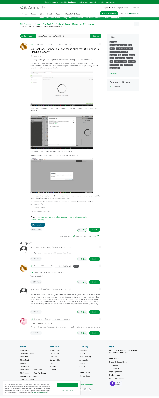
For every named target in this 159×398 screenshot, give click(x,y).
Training (53, 368)
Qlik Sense (24, 358)
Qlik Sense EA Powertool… (119, 53)
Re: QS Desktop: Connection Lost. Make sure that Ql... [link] (43, 28)
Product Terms (114, 376)
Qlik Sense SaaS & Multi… (118, 47)
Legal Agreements (115, 373)
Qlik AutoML (24, 361)
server (125, 56)
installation (131, 63)
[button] (100, 45)
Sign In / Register (132, 13)
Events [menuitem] (50, 14)
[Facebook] (89, 390)
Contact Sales (85, 377)
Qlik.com (115, 8)
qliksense (113, 56)
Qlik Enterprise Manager (29, 378)
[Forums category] (111, 88)
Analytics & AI (48, 25)
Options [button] (136, 25)
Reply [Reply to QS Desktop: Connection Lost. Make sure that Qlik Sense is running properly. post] (94, 231)
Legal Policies (114, 360)
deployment (129, 66)
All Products (24, 352)
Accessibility (84, 361)
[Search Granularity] (28, 37)
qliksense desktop (37, 221)
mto (32, 274)
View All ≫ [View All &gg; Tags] (113, 75)
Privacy (82, 365)
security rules (119, 60)
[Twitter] (81, 390)
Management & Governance (83, 25)
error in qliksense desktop (79, 219)
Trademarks (113, 367)
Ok (67, 385)
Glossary (53, 365)
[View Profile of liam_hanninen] (38, 320)
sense (112, 50)
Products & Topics (63, 25)
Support (53, 371)
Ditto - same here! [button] (38, 226)
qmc (130, 47)
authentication (114, 69)
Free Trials (53, 358)
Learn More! (116, 19)
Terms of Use (114, 370)
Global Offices (85, 374)
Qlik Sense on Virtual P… (124, 50)
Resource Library (56, 352)
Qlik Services (125, 8)
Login (70, 2)
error (111, 60)
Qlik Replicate (25, 368)
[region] (41, 388)
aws (121, 66)
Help (121, 13)
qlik (119, 56)
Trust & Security (85, 358)
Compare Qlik (55, 361)
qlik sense (113, 43)
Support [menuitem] (34, 14)
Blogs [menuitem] (42, 14)
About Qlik (83, 352)
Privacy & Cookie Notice (118, 364)
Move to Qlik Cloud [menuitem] (72, 14)
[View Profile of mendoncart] (38, 46)
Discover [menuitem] (59, 14)
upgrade (129, 60)
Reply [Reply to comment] (94, 260)
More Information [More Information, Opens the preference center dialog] (67, 390)
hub (111, 63)
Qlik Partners (54, 355)
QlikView (23, 365)
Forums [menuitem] (25, 14)
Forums (37, 25)
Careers (82, 368)
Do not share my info (117, 380)
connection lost (41, 219)
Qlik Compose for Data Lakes (31, 371)
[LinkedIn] (85, 390)
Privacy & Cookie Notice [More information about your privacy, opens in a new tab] (39, 392)
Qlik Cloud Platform (27, 355)
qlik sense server (120, 63)
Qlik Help (135, 8)
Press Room (84, 355)
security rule (114, 66)
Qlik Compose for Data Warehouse (33, 374)
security (131, 56)
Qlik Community (26, 25)
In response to (41, 325)
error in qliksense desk (58, 219)
